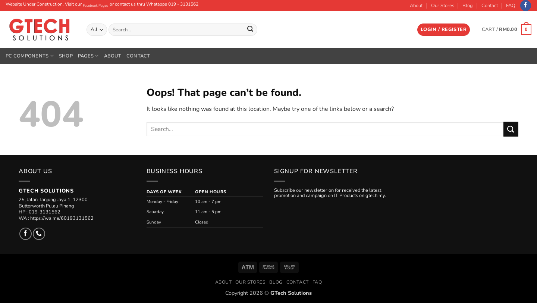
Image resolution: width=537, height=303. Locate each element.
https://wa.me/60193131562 (62, 218)
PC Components (30, 55)
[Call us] (39, 234)
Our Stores (442, 5)
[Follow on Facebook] (525, 5)
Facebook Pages (96, 5)
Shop (66, 56)
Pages (88, 55)
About (416, 5)
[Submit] (250, 30)
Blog (467, 5)
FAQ (510, 5)
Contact (489, 5)
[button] (443, 30)
